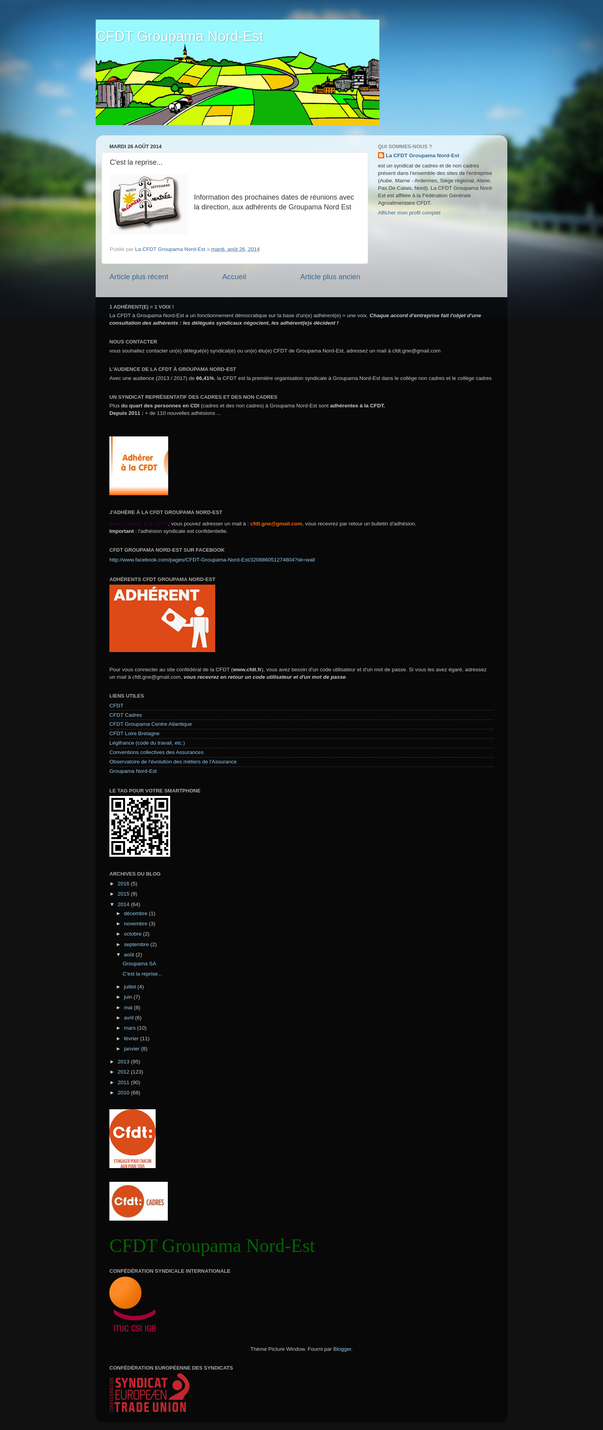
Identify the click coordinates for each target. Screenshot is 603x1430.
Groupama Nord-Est (133, 771)
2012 (124, 1072)
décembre (136, 913)
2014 (124, 904)
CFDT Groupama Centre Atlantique (150, 724)
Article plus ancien (330, 277)
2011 (124, 1082)
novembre (136, 924)
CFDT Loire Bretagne (134, 733)
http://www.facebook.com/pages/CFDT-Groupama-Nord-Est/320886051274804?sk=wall (212, 560)
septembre (137, 944)
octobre (133, 934)
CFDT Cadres (125, 715)
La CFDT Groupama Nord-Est (423, 155)
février (132, 1038)
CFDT (116, 706)
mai (129, 1007)
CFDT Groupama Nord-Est (179, 36)
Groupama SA (139, 964)
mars (130, 1028)
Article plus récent (138, 277)
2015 (124, 894)
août (130, 955)
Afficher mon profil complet (409, 213)
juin (129, 997)
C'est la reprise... (142, 974)
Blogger (342, 1349)
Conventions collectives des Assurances (156, 752)
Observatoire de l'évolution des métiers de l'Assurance (173, 762)
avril (129, 1018)
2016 (124, 884)
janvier (132, 1049)
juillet (131, 987)
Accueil (234, 277)
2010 (124, 1093)
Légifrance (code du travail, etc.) (147, 743)
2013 (124, 1062)
